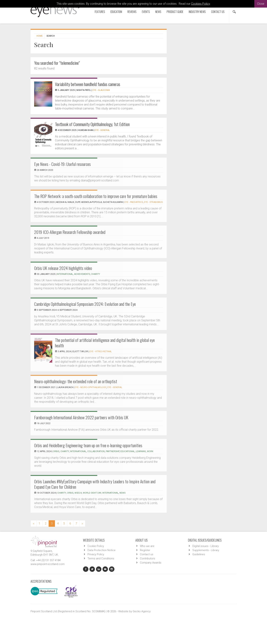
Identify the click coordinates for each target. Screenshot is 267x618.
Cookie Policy (95, 546)
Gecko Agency (142, 611)
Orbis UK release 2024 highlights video (63, 268)
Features (100, 12)
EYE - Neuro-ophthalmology (90, 387)
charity (95, 274)
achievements (82, 274)
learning (141, 451)
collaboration (96, 451)
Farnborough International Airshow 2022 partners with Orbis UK (81, 417)
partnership (112, 451)
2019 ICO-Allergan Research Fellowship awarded (69, 232)
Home (40, 36)
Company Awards (150, 562)
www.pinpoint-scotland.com (48, 564)
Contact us (218, 12)
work (150, 451)
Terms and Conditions (100, 558)
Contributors (147, 558)
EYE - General (102, 130)
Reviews (131, 12)
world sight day (92, 493)
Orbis (56, 451)
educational (127, 451)
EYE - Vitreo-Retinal (101, 351)
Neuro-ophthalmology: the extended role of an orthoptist (75, 381)
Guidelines (198, 554)
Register (145, 550)
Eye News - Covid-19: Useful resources (62, 164)
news (122, 493)
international (65, 274)
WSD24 (78, 493)
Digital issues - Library (205, 546)
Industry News (197, 12)
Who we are (147, 546)
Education (116, 12)
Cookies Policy (200, 3)
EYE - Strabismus (153, 202)
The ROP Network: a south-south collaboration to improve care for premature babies (95, 196)
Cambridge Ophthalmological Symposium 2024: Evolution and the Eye (85, 304)
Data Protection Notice (101, 550)
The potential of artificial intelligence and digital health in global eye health (105, 343)
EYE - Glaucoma (101, 90)
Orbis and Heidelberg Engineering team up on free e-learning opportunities (88, 445)
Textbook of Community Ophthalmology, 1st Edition (92, 124)
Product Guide (175, 12)
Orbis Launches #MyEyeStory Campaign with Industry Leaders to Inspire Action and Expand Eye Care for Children (94, 484)
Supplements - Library (205, 550)
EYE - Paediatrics (134, 202)
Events (146, 12)
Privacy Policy (95, 554)
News (158, 12)
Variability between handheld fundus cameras (87, 84)
